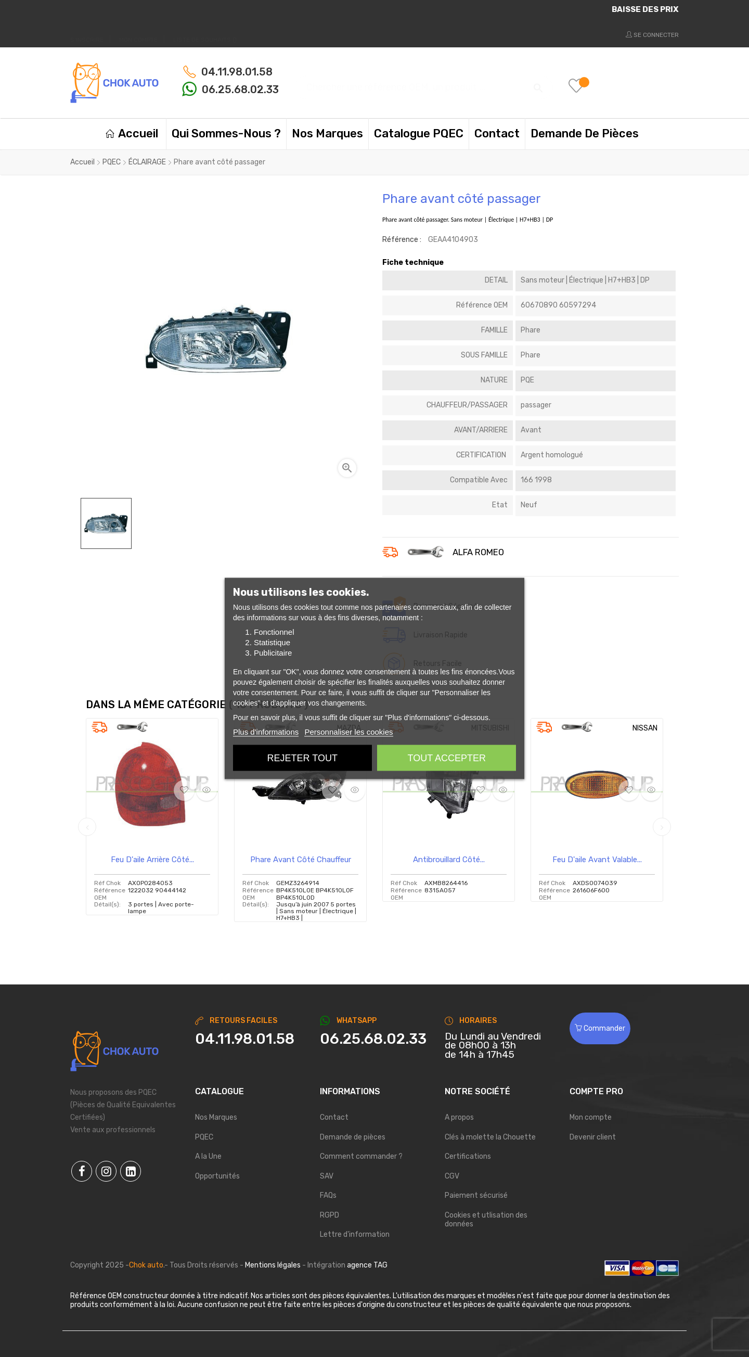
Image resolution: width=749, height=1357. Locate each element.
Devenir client (593, 1137)
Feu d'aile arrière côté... (152, 859)
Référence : (401, 239)
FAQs (328, 1195)
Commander (600, 1028)
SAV (326, 1176)
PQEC (204, 1137)
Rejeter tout (302, 758)
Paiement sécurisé (476, 1195)
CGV (452, 1176)
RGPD (329, 1215)
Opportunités (217, 1176)
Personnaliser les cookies (348, 731)
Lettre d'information (355, 1234)
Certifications (468, 1156)
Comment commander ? (361, 1156)
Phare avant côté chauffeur (300, 859)
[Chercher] (423, 82)
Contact (334, 1117)
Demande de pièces (352, 1137)
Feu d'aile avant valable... (597, 859)
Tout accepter (447, 758)
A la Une (208, 1156)
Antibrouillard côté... (449, 859)
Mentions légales (273, 1265)
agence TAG (367, 1265)
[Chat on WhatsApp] (374, 1039)
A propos (459, 1117)
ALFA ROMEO (478, 552)
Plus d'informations (266, 731)
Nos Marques (216, 1117)
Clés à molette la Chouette (490, 1137)
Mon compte (591, 1117)
